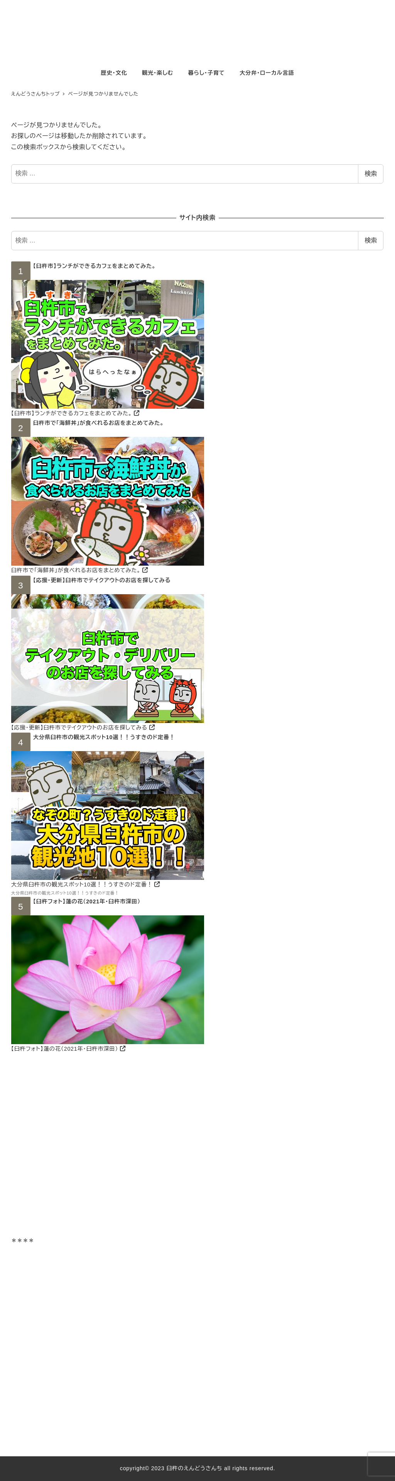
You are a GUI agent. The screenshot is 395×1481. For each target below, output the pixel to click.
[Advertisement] (197, 1150)
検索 (371, 173)
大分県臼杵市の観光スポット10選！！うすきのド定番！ (104, 737)
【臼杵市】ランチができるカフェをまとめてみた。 (94, 266)
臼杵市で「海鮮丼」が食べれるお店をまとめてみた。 (98, 423)
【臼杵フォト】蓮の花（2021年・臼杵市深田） (86, 901)
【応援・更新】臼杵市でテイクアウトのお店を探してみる (102, 580)
